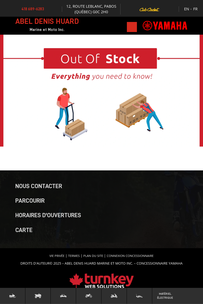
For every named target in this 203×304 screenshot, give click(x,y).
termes (74, 256)
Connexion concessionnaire (130, 256)
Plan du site (93, 256)
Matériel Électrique (165, 295)
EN (186, 8)
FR (195, 8)
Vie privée (56, 256)
